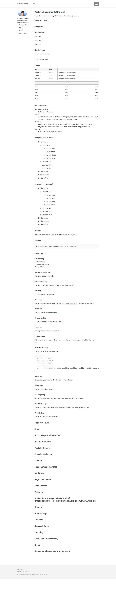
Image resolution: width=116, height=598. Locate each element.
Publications (48, 4)
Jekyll (37, 593)
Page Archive (41, 502)
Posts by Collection (43, 469)
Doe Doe (37, 81)
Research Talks (42, 544)
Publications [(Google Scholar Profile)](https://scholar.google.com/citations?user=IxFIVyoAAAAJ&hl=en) (65, 516)
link (53, 283)
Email (19, 31)
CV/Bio (37, 4)
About (37, 442)
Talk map (39, 537)
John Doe (38, 75)
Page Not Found (42, 436)
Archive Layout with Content (48, 449)
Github (20, 34)
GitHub (26, 591)
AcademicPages (44, 593)
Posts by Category (43, 462)
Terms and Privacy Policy (46, 557)
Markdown (39, 488)
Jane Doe (37, 78)
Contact (59, 4)
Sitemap (38, 524)
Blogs (37, 563)
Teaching (39, 550)
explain (53, 135)
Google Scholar (22, 37)
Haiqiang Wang (23, 4)
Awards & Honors (43, 455)
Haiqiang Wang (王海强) (46, 482)
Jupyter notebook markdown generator (53, 570)
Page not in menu (43, 495)
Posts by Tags (41, 530)
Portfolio (39, 508)
